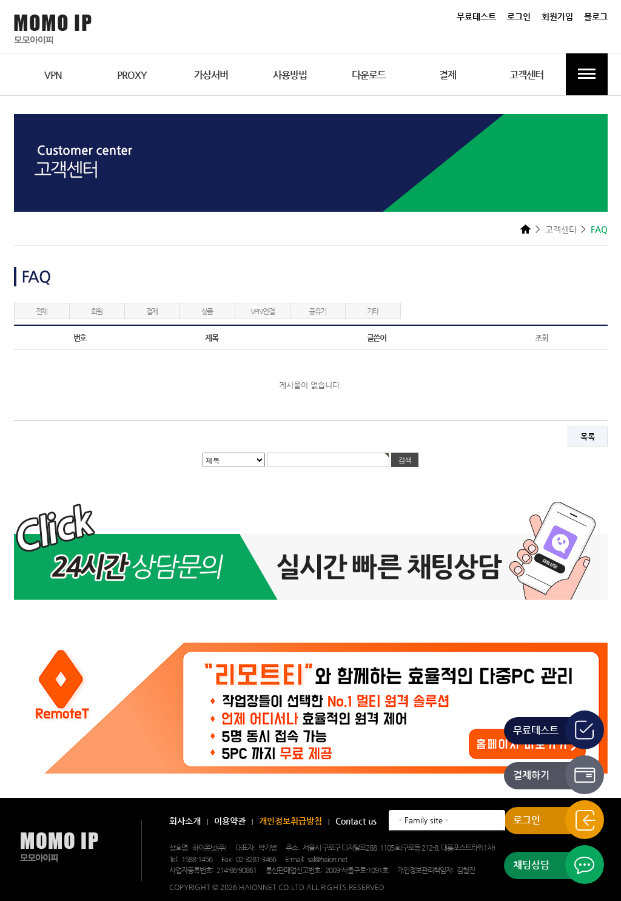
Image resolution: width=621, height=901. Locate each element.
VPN (53, 75)
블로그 (596, 16)
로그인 (519, 16)
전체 (42, 311)
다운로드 (369, 75)
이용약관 (230, 821)
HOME (525, 229)
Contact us (356, 821)
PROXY (132, 75)
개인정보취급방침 (290, 821)
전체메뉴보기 (587, 74)
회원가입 (557, 16)
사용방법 (290, 75)
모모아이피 (59, 847)
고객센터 (526, 75)
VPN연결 (262, 311)
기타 (373, 311)
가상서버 (211, 75)
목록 (587, 436)
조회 (541, 337)
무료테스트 (476, 16)
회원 (97, 311)
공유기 (317, 311)
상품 (207, 311)
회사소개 (185, 821)
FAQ (599, 229)
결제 (447, 75)
